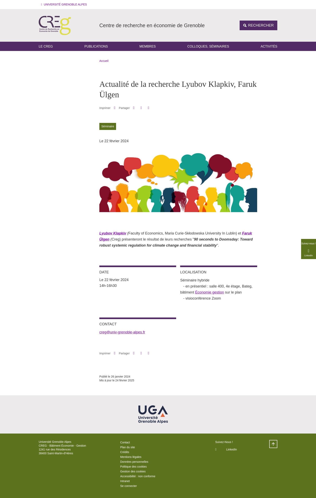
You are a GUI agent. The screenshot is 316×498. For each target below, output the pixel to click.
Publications (96, 46)
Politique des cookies (133, 466)
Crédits (124, 452)
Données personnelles (134, 461)
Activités (269, 46)
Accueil (103, 60)
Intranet (125, 481)
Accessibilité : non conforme (137, 476)
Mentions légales (130, 457)
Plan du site (127, 447)
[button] (64, 4)
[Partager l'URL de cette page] (148, 108)
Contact (125, 442)
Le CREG (46, 46)
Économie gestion (209, 292)
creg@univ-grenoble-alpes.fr (122, 332)
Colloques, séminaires (208, 46)
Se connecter (128, 486)
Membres (147, 46)
